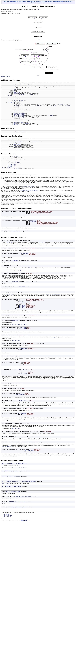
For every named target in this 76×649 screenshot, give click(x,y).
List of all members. (5, 76)
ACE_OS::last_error (7, 446)
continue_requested (18, 146)
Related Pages (41, 2)
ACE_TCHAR (25, 86)
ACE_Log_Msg (16, 168)
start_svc (15, 115)
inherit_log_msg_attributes (19, 114)
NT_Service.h (7, 514)
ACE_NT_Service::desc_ (15, 471)
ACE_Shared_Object (33, 268)
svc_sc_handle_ (17, 162)
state (15, 122)
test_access (16, 124)
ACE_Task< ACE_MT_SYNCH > (19, 324)
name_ (15, 164)
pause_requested (17, 144)
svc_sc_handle (17, 140)
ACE (7, 404)
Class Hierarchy (23, 1)
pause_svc (16, 117)
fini (14, 90)
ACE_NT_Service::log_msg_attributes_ (26, 481)
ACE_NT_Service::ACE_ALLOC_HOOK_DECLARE (14, 463)
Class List (38, 1)
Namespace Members (58, 1)
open (15, 89)
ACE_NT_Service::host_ (15, 476)
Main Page (6, 1)
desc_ (15, 165)
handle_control (17, 92)
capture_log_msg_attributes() (53, 294)
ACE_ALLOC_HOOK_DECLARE (20, 131)
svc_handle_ (16, 159)
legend (38, 39)
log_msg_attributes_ (18, 167)
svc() (53, 337)
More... (39, 9)
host (14, 100)
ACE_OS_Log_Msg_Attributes (7, 167)
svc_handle (16, 93)
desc (15, 98)
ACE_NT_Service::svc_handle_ (23, 496)
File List (50, 1)
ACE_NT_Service (17, 83)
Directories (44, 1)
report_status (16, 139)
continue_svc (16, 120)
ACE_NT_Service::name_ (15, 486)
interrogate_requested (18, 149)
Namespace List (14, 1)
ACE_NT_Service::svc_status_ (18, 507)
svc (14, 91)
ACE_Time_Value (21, 115)
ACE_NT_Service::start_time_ (13, 491)
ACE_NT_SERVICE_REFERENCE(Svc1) (29, 190)
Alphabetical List (31, 1)
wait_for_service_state (18, 141)
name (15, 94)
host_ (15, 166)
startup (15, 109)
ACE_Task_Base (16, 340)
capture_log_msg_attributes (19, 113)
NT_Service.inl (7, 516)
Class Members (68, 1)
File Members (34, 2)
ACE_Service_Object (28, 186)
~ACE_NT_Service (17, 88)
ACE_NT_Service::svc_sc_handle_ (17, 502)
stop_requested (17, 142)
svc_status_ (16, 161)
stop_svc (15, 116)
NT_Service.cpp (8, 515)
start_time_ (16, 156)
